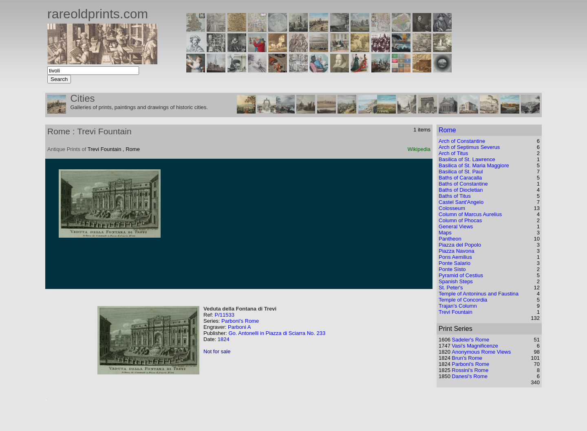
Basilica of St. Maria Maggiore (474, 165)
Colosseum (452, 208)
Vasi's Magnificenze (475, 346)
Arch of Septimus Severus (469, 147)
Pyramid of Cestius (461, 275)
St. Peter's (451, 287)
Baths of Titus (455, 196)
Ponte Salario (454, 263)
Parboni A (239, 327)
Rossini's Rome (470, 370)
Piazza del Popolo (460, 245)
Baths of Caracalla (460, 178)
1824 (224, 339)
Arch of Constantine (462, 141)
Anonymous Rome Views (481, 352)
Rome (447, 130)
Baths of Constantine (463, 184)
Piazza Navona (456, 251)
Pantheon (450, 239)
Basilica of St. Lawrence (467, 159)
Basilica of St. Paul (461, 171)
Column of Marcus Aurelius (470, 214)
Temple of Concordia (463, 300)
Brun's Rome (467, 358)
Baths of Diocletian (461, 190)
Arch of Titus (453, 153)
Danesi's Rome (470, 376)
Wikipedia (419, 149)
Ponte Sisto (452, 269)
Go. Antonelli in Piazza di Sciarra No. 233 (276, 333)
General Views (456, 226)
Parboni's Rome (240, 321)
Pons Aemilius (455, 257)
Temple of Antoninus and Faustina (479, 294)
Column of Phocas (460, 220)
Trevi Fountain (455, 312)
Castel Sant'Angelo (461, 202)
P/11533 (224, 315)
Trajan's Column (458, 306)
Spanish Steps (456, 281)
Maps (445, 233)
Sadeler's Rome (470, 340)
